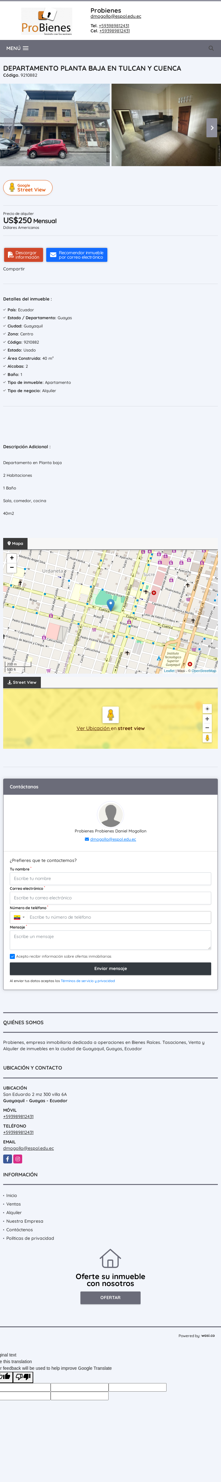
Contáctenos (19, 1230)
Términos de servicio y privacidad (88, 981)
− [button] (12, 568)
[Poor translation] (23, 1377)
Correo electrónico (27, 888)
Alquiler (14, 1212)
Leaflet (169, 671)
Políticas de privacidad (30, 1238)
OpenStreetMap (204, 671)
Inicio (11, 1195)
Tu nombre (20, 868)
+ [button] (12, 558)
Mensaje (18, 926)
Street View (28, 188)
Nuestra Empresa (24, 1221)
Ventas (13, 1204)
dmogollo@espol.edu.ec (116, 16)
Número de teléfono (29, 907)
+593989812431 (114, 26)
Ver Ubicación (94, 728)
